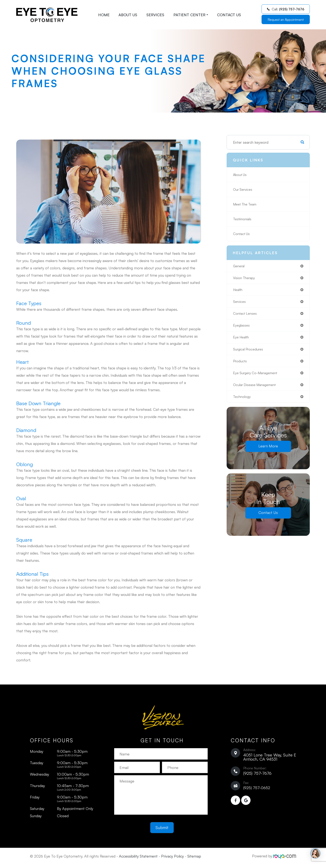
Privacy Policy (172, 856)
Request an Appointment (286, 19)
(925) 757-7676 (257, 773)
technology (242, 401)
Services (155, 14)
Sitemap (194, 856)
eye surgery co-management (258, 376)
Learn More (268, 450)
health (238, 290)
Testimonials (243, 219)
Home (104, 14)
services (240, 303)
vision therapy (245, 278)
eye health (242, 340)
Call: (285, 9)
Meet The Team (246, 204)
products (240, 364)
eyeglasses (242, 327)
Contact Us (229, 14)
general (239, 266)
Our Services (243, 189)
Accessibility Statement (138, 856)
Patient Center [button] (190, 14)
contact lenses (246, 315)
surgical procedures (249, 352)
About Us (128, 14)
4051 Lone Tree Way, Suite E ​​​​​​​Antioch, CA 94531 (269, 757)
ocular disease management (257, 389)
